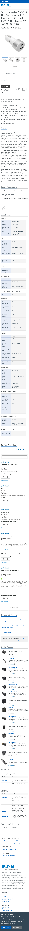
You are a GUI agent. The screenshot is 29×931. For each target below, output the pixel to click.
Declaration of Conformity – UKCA (10, 840)
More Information (17, 927)
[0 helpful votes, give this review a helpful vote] (3, 477)
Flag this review (4, 480)
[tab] (14, 620)
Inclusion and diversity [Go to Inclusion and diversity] (7, 898)
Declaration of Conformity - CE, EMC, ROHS (12, 843)
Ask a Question (7, 632)
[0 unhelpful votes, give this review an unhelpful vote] (8, 477)
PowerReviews (20, 445)
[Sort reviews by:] (14, 456)
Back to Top (14, 608)
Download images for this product (11, 855)
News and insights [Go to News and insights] (6, 903)
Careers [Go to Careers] (4, 896)
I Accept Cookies (6, 927)
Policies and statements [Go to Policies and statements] (7, 908)
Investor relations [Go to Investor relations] (6, 899)
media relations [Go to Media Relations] (5, 907)
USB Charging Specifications (9, 849)
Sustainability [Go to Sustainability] (5, 901)
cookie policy (12, 923)
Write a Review (24, 450)
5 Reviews (10, 80)
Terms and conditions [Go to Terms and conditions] (7, 910)
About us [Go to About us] (4, 895)
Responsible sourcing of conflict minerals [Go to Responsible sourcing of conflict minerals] (12, 912)
